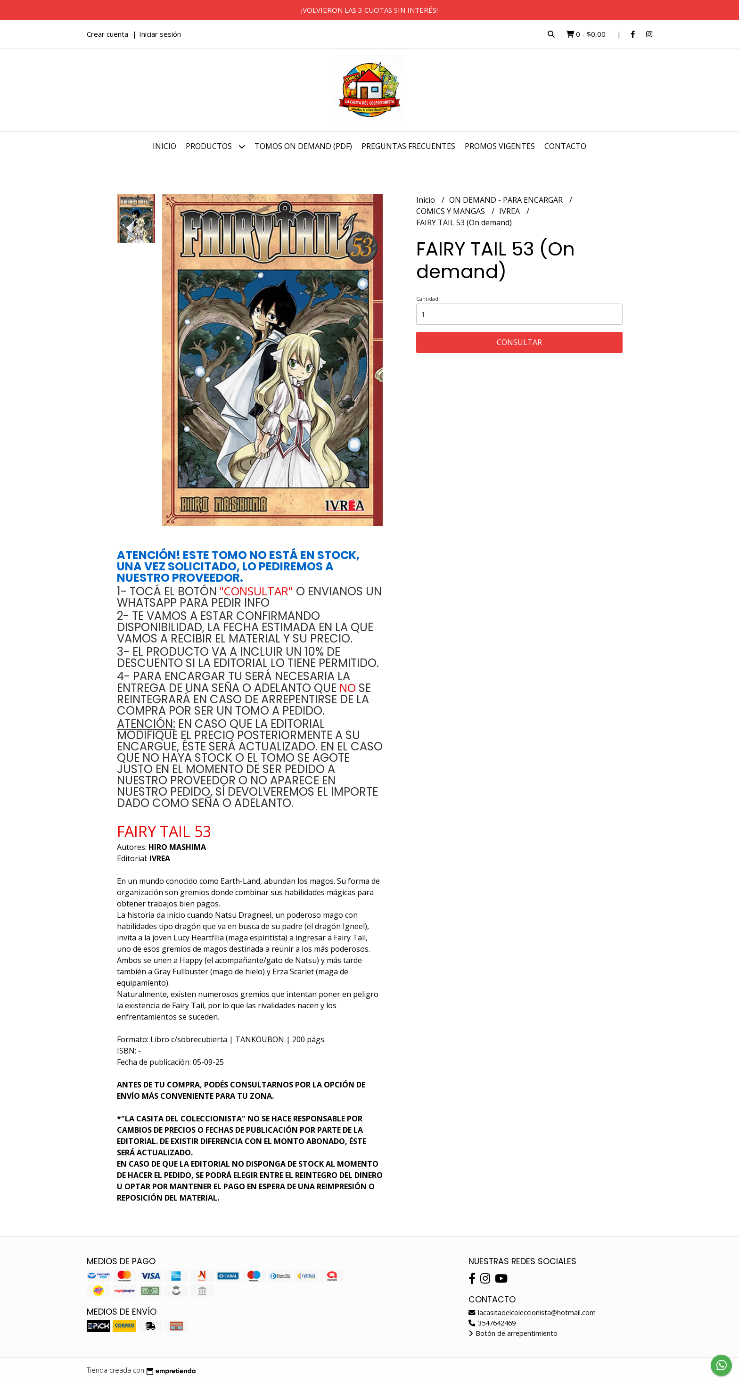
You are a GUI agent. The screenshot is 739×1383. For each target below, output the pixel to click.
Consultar (519, 342)
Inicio (164, 146)
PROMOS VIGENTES (500, 146)
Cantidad (427, 298)
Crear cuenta (107, 34)
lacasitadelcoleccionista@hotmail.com (532, 1312)
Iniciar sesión (160, 34)
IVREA (510, 211)
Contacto (565, 146)
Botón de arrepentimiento (513, 1333)
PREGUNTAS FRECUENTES (408, 146)
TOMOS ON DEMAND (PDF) (303, 146)
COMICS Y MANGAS (451, 211)
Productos (215, 146)
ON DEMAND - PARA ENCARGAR (507, 200)
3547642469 (492, 1322)
